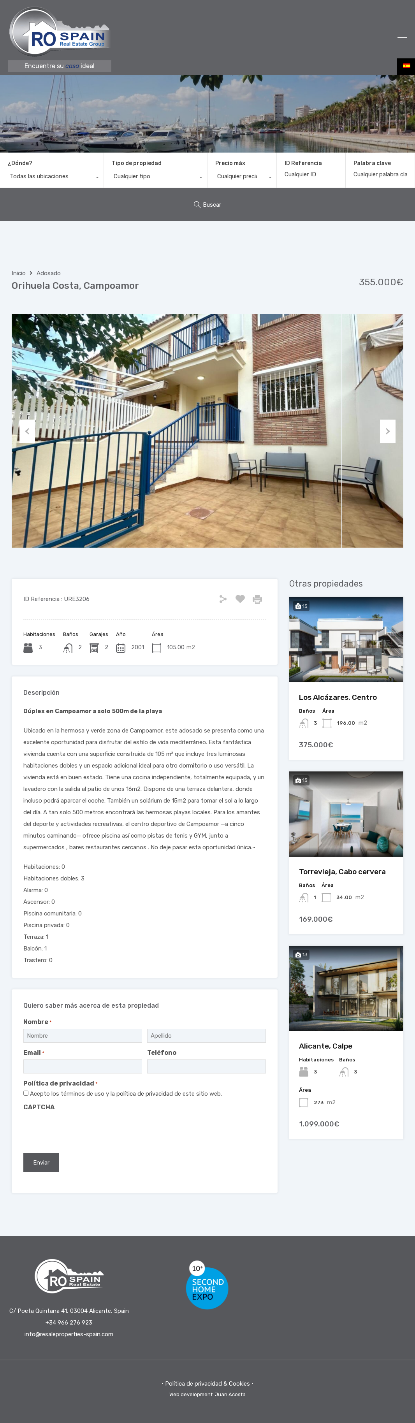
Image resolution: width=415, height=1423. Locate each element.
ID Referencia (303, 163)
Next (388, 431)
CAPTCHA (39, 1107)
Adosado (49, 273)
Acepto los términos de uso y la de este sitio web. (126, 1093)
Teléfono (161, 1052)
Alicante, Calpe (325, 1046)
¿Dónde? (20, 163)
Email (33, 1052)
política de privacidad (145, 1093)
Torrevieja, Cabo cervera (342, 871)
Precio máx (230, 163)
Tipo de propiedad (137, 163)
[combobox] (52, 178)
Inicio (19, 273)
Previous (27, 431)
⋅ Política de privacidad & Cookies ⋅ (207, 1383)
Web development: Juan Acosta (207, 1394)
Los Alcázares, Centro (338, 697)
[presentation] (82, 1129)
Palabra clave (372, 163)
